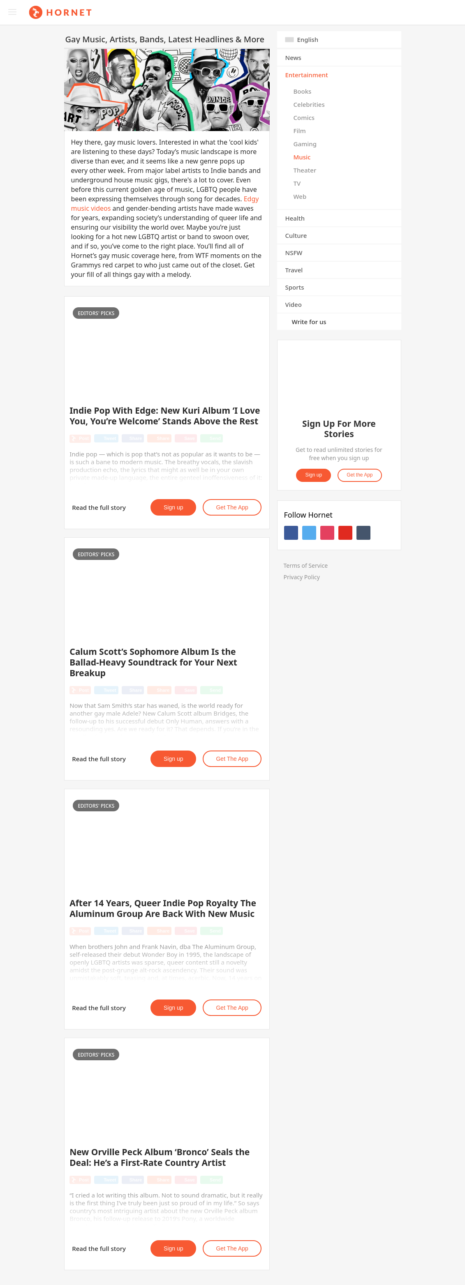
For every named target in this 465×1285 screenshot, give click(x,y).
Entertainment (306, 75)
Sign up (173, 507)
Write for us (309, 322)
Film (300, 131)
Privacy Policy (302, 577)
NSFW (294, 253)
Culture (296, 235)
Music (302, 157)
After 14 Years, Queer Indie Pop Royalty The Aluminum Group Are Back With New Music (162, 908)
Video (293, 304)
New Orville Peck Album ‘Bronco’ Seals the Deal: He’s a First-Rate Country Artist (159, 1157)
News (293, 57)
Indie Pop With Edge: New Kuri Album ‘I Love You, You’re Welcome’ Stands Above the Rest (164, 415)
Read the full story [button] (99, 507)
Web (300, 196)
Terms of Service (306, 565)
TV (297, 183)
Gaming (305, 144)
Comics (304, 117)
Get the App (232, 507)
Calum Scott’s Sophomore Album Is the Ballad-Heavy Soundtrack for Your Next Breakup (153, 662)
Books (303, 91)
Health (295, 218)
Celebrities (309, 104)
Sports (294, 287)
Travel (294, 270)
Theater (305, 170)
